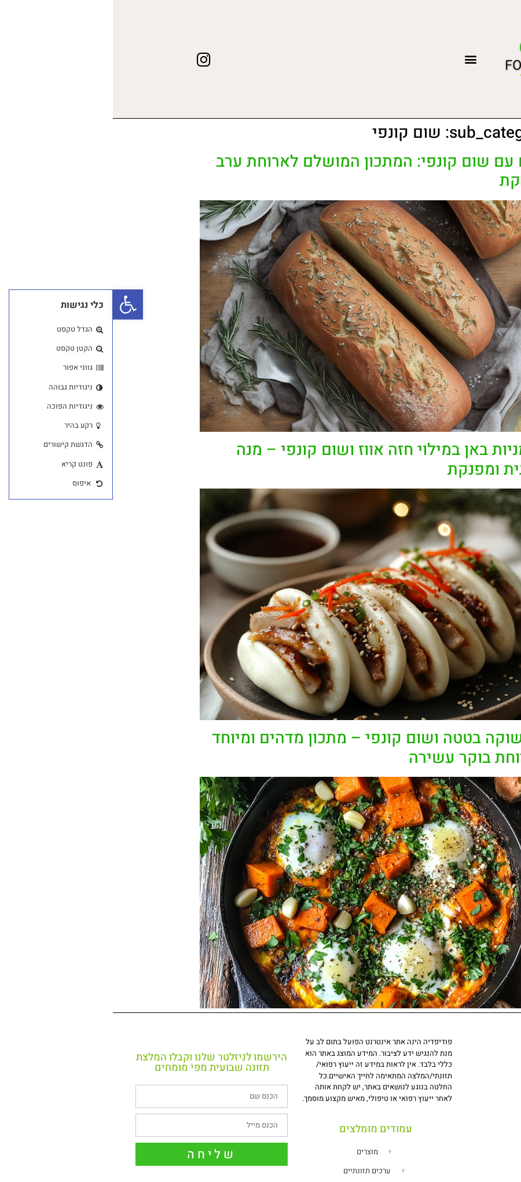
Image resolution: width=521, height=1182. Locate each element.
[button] (357, 59)
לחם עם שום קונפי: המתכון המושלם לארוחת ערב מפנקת (268, 171)
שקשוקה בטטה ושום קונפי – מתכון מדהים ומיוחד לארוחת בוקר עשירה (266, 748)
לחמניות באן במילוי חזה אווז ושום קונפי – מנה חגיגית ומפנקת (278, 460)
